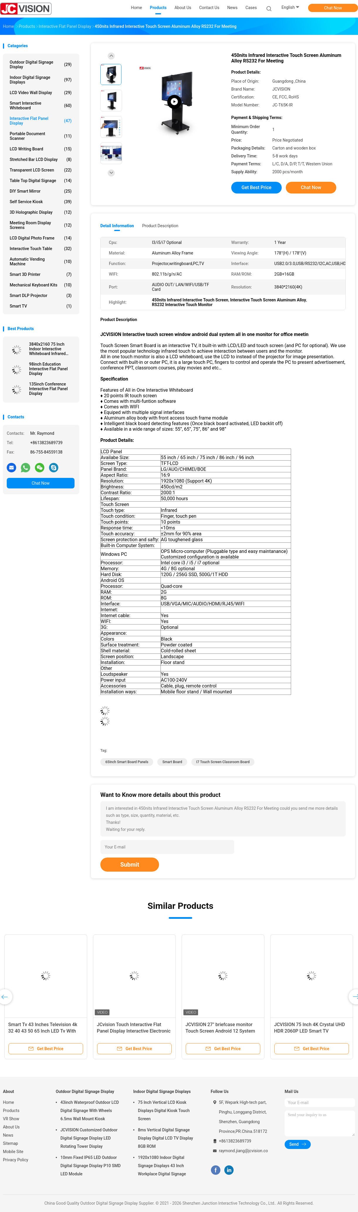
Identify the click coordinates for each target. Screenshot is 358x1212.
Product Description (160, 225)
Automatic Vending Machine (41, 261)
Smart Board (172, 762)
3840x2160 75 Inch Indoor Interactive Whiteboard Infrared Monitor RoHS (47, 349)
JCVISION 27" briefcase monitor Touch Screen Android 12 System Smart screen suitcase (220, 1031)
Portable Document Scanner (41, 136)
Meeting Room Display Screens (41, 225)
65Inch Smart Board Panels (126, 762)
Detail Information (117, 225)
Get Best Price (256, 187)
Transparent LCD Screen (41, 170)
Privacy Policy (15, 1159)
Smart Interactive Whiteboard (41, 105)
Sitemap (10, 1143)
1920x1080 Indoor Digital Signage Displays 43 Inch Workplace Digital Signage (162, 1165)
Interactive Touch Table (41, 249)
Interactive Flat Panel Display (41, 120)
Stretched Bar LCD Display (41, 159)
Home (8, 1102)
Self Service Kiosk (41, 202)
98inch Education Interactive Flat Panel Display (48, 369)
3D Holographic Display (41, 212)
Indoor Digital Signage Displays (41, 79)
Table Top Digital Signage (41, 181)
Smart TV (41, 306)
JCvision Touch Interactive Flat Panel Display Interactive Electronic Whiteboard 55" (133, 1031)
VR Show (11, 1118)
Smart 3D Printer (41, 274)
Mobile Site (13, 1151)
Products (11, 1110)
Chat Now (333, 8)
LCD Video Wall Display (41, 93)
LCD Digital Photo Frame (41, 238)
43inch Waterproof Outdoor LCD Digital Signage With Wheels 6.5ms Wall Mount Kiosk (89, 1110)
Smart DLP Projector (41, 295)
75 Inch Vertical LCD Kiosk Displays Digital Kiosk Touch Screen (164, 1110)
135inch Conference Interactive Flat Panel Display (48, 389)
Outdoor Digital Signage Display (41, 64)
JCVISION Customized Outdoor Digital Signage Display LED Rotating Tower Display (88, 1138)
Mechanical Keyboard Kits (41, 285)
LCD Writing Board (41, 149)
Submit (129, 864)
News (8, 1135)
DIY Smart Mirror (41, 191)
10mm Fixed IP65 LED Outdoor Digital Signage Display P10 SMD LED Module (90, 1165)
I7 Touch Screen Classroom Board (223, 762)
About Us (11, 1127)
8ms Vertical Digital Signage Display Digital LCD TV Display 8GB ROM (165, 1138)
